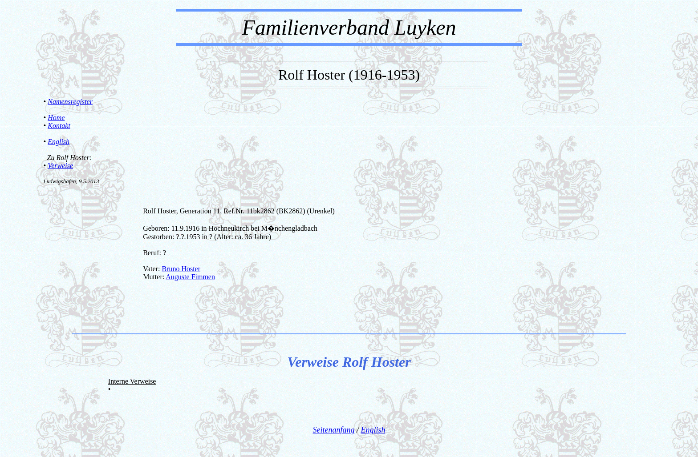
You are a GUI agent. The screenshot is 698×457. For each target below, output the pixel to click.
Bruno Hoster (181, 269)
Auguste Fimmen (190, 277)
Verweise (60, 165)
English (58, 141)
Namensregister (70, 101)
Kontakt (59, 125)
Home (56, 117)
